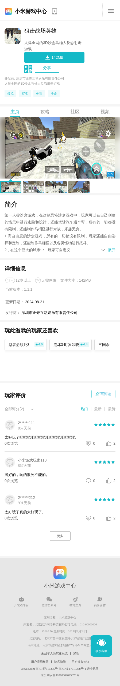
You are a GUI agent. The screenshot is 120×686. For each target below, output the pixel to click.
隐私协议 (60, 661)
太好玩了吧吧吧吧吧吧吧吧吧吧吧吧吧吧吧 (40, 437)
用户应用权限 (40, 661)
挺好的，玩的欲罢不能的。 (27, 474)
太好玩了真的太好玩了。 (25, 512)
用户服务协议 (80, 661)
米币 (76, 653)
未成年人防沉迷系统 (54, 653)
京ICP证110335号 (47, 668)
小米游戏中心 (31, 11)
